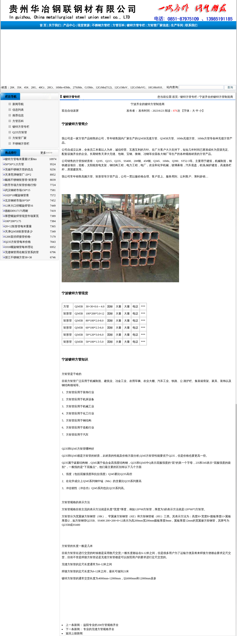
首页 (175, 96)
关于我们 (55, 25)
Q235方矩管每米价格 (18, 241)
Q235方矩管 (19, 132)
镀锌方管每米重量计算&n (21, 159)
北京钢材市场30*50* (17, 200)
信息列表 (18, 109)
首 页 (43, 25)
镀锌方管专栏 (136, 25)
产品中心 (69, 25)
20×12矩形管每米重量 (18, 226)
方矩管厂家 (19, 138)
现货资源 (83, 25)
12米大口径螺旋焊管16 (19, 205)
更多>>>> (46, 152)
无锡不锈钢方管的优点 (19, 169)
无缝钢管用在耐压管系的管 (22, 252)
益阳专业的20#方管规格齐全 (100, 625)
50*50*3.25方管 (14, 164)
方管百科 (118, 25)
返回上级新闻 (74, 633)
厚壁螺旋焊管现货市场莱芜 (22, 216)
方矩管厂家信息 (158, 25)
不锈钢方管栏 (101, 25)
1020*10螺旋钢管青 (17, 195)
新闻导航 (18, 104)
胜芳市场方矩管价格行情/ (21, 185)
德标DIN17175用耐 (16, 210)
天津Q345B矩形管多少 (19, 231)
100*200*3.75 (13, 221)
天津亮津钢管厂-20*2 (18, 174)
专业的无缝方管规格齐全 (98, 629)
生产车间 (177, 25)
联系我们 (191, 25)
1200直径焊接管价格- (18, 236)
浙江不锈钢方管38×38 (18, 257)
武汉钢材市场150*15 (17, 190)
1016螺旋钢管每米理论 (19, 247)
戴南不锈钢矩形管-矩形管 (21, 179)
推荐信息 (18, 115)
